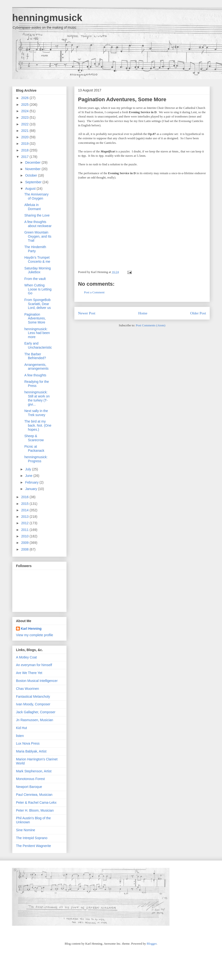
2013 (25, 516)
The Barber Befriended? (35, 356)
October (31, 175)
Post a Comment (94, 292)
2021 (25, 131)
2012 (25, 523)
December (33, 162)
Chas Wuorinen (27, 689)
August (30, 188)
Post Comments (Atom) (150, 325)
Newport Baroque (29, 787)
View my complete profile (34, 635)
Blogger (152, 943)
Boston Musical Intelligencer (37, 681)
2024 (25, 111)
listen (20, 736)
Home (142, 313)
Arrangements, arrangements (36, 367)
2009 (25, 543)
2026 (25, 98)
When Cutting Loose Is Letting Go (38, 289)
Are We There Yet (29, 673)
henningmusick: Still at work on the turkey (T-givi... (37, 398)
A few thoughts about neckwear (38, 224)
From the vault (35, 279)
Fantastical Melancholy (33, 696)
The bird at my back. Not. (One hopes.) (37, 425)
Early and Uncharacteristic (38, 345)
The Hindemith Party (35, 249)
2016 (25, 497)
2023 (25, 117)
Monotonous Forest (30, 779)
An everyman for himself (34, 665)
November (33, 169)
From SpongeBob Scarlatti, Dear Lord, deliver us (37, 304)
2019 (25, 143)
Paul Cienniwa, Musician (34, 795)
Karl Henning (31, 628)
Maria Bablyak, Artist (31, 751)
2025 (25, 104)
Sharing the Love (37, 215)
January (31, 489)
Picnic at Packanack (34, 448)
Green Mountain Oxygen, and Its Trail (37, 236)
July (28, 469)
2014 (25, 510)
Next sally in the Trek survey (36, 413)
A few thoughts (35, 375)
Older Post (198, 313)
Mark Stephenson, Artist (34, 771)
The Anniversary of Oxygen (36, 196)
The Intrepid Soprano (32, 838)
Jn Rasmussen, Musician (34, 720)
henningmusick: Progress (36, 459)
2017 (25, 157)
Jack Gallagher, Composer (35, 712)
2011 (25, 530)
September (33, 182)
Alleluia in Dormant (32, 207)
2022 (25, 124)
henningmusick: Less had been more (37, 333)
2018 (25, 150)
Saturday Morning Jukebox (37, 270)
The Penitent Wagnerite (33, 846)
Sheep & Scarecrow (34, 438)
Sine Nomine (25, 830)
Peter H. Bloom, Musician (35, 810)
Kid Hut (21, 728)
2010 (25, 536)
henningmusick (47, 17)
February (32, 482)
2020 (25, 137)
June (29, 476)
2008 (25, 549)
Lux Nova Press (28, 743)
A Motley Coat (26, 657)
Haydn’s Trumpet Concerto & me (37, 259)
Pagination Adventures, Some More (122, 99)
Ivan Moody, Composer (33, 704)
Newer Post (86, 313)
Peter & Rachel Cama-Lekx (36, 802)
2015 (25, 504)
